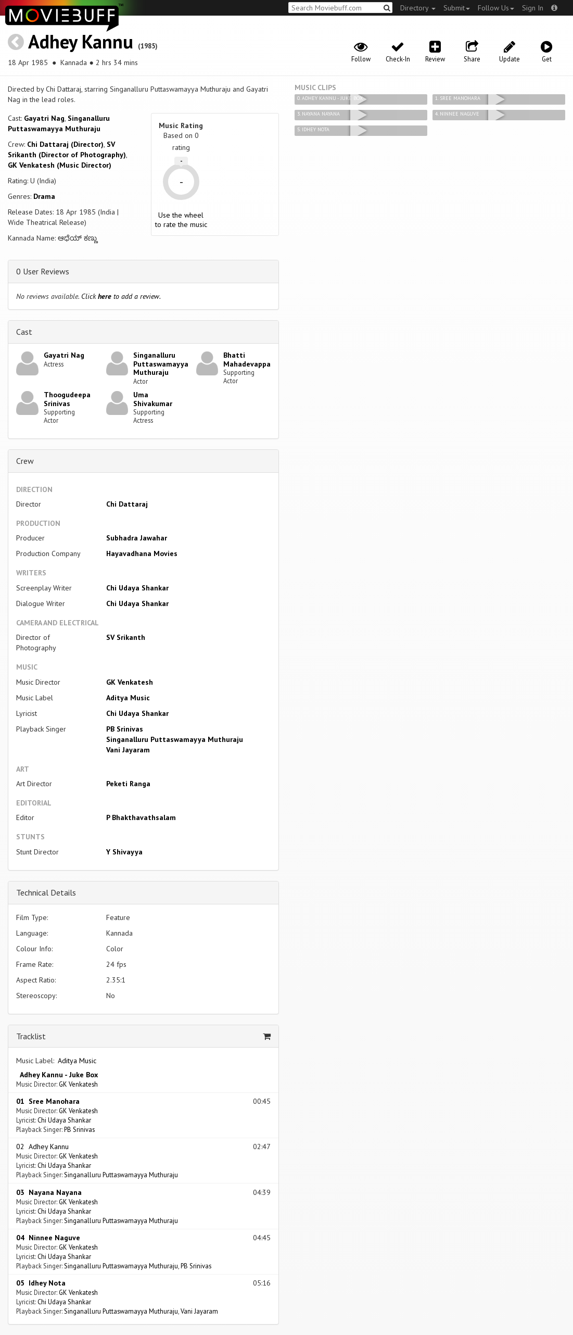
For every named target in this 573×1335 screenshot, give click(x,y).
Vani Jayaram (128, 749)
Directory (418, 7)
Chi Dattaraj (127, 504)
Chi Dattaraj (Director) (65, 144)
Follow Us (496, 7)
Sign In (532, 7)
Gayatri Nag (44, 118)
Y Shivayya (124, 852)
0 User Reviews (42, 271)
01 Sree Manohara (48, 1101)
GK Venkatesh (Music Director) (59, 165)
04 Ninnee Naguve (48, 1237)
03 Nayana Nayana (49, 1192)
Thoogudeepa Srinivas (67, 399)
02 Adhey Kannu (42, 1146)
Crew (25, 461)
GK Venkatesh (129, 682)
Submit (456, 7)
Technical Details (46, 892)
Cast (24, 331)
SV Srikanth (125, 637)
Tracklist (31, 1036)
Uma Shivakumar (152, 399)
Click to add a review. (121, 296)
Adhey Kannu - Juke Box (57, 1074)
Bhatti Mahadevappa (247, 359)
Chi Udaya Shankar (137, 588)
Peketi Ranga (128, 783)
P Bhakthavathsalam (141, 817)
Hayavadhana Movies (141, 553)
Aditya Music (128, 697)
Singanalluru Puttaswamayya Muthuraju (160, 363)
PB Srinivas (124, 729)
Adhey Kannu (80, 41)
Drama (44, 196)
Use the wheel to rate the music (181, 219)
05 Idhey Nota (41, 1283)
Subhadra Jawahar (136, 538)
